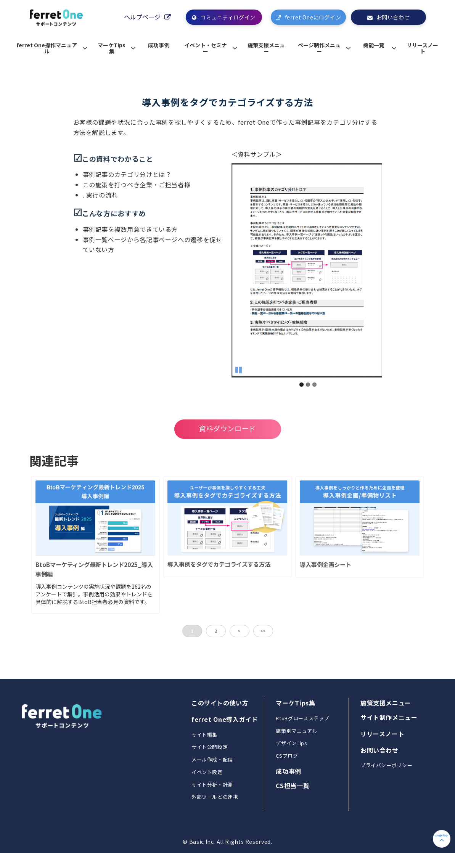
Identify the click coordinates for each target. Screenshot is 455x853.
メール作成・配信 (212, 759)
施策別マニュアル (296, 730)
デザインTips (291, 743)
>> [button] (263, 631)
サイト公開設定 (209, 746)
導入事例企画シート (325, 564)
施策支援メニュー (266, 48)
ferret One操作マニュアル (46, 48)
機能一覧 (373, 45)
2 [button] (216, 631)
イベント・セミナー (205, 48)
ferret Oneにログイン (313, 17)
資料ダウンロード (227, 428)
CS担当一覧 (292, 785)
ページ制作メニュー (319, 48)
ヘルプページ (142, 17)
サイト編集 (204, 734)
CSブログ (287, 755)
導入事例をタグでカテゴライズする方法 (218, 564)
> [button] (239, 631)
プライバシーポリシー (386, 765)
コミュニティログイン (228, 17)
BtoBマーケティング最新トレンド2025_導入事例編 (94, 569)
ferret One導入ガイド (224, 719)
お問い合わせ (393, 17)
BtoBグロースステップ (302, 718)
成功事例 (158, 45)
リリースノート (422, 48)
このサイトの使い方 (220, 702)
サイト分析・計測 (212, 784)
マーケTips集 (111, 48)
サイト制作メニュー (389, 717)
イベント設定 (207, 772)
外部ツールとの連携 (214, 796)
